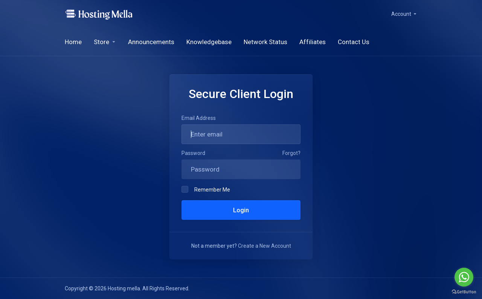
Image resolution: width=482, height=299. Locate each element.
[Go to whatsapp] (464, 277)
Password (193, 153)
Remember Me (206, 189)
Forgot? (291, 153)
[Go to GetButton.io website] (464, 291)
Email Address (199, 118)
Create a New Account (264, 246)
